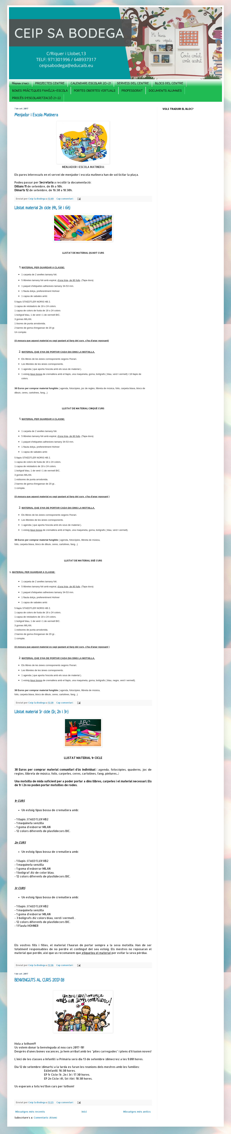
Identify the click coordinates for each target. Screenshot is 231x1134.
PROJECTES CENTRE (50, 83)
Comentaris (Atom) (45, 1117)
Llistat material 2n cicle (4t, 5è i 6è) (42, 208)
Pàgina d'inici (20, 83)
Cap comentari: (65, 198)
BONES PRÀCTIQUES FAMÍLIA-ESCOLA (40, 91)
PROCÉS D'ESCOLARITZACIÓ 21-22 (36, 98)
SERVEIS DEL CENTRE (133, 83)
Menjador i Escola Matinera (36, 115)
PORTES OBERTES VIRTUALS (94, 91)
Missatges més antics (137, 1111)
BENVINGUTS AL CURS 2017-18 (39, 980)
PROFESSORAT (132, 91)
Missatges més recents (30, 1111)
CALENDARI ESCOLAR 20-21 (91, 83)
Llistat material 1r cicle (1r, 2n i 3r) (41, 712)
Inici (84, 1111)
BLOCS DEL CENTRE (169, 83)
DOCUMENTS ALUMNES (165, 91)
